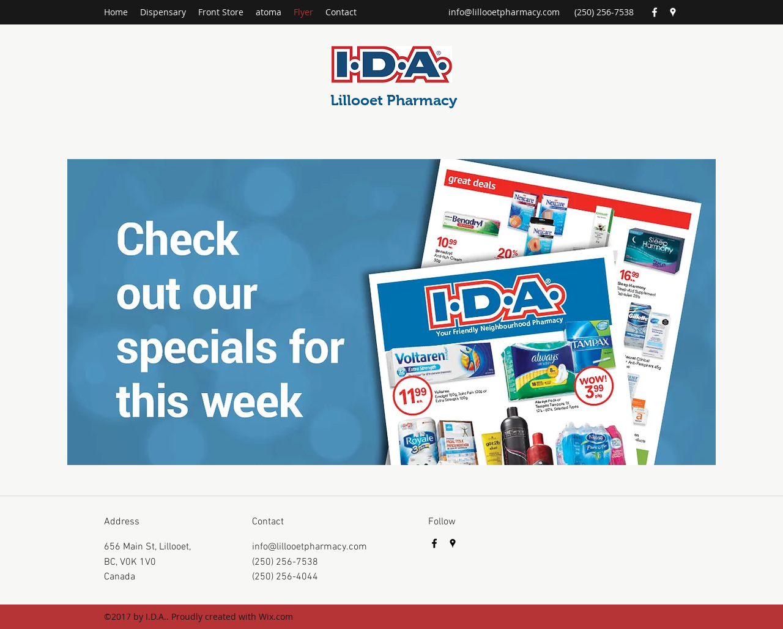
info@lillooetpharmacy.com (504, 12)
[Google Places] (673, 12)
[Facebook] (654, 12)
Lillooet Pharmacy (393, 100)
